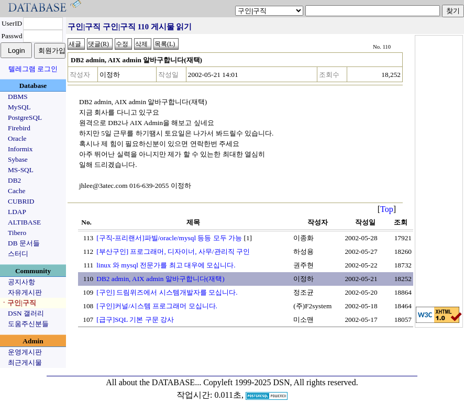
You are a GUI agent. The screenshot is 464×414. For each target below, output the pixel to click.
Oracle (17, 138)
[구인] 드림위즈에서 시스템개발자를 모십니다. (166, 292)
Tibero (17, 233)
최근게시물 (25, 362)
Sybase (18, 159)
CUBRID (21, 201)
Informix (20, 149)
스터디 (18, 254)
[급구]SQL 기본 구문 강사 (135, 319)
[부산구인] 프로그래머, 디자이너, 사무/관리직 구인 (173, 251)
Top (386, 209)
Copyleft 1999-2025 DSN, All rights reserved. (280, 382)
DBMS (18, 96)
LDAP (17, 212)
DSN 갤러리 (26, 313)
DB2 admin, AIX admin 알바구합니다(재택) (160, 279)
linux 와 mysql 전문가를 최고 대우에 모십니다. (165, 265)
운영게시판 (25, 352)
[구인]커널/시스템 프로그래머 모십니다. (156, 306)
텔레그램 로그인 (33, 69)
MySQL (19, 107)
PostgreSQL (25, 117)
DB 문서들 (24, 243)
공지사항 (21, 282)
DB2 (14, 180)
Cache (16, 191)
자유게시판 (25, 292)
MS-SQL (21, 170)
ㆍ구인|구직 (18, 303)
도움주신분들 (28, 324)
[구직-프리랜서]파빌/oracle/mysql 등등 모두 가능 (169, 238)
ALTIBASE (24, 222)
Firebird (19, 128)
